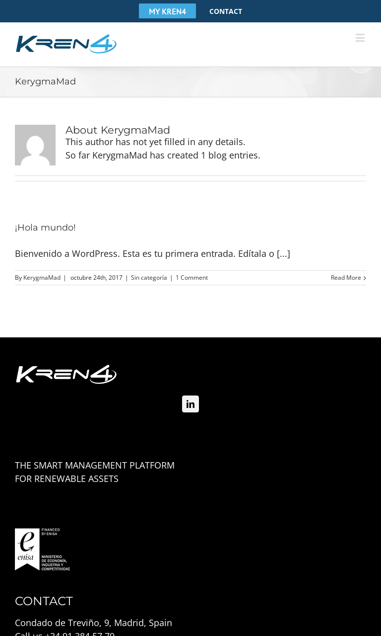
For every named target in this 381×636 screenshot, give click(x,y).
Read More (346, 277)
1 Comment (192, 277)
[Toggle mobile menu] (361, 37)
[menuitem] (167, 11)
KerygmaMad (42, 277)
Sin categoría (149, 277)
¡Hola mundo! (45, 227)
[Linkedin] (190, 404)
